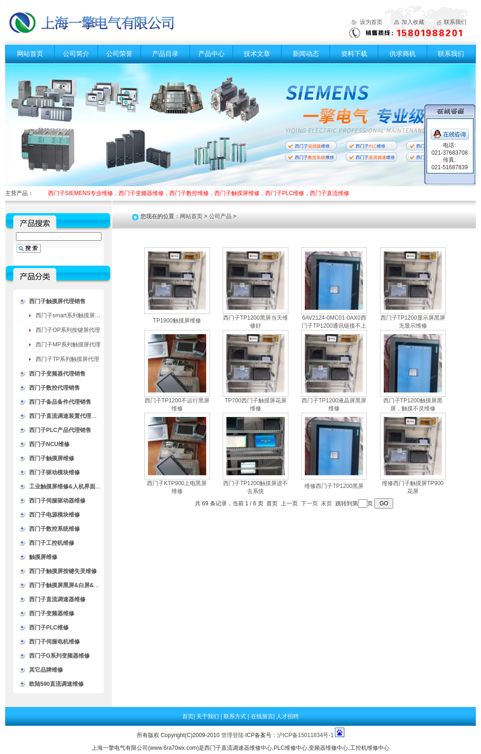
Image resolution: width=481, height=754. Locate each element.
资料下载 (354, 53)
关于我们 (208, 716)
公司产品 (220, 216)
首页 (188, 716)
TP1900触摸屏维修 (177, 320)
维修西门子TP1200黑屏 (334, 486)
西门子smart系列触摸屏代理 (71, 315)
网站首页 (30, 53)
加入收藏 (413, 22)
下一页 (309, 503)
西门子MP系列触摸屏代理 (68, 344)
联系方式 (236, 716)
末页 (326, 503)
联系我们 (455, 22)
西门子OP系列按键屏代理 (68, 330)
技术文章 (257, 53)
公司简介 (76, 53)
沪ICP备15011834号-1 (305, 735)
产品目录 (165, 53)
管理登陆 (232, 735)
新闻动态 (306, 53)
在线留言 (262, 716)
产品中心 (211, 53)
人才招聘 (287, 716)
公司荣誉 (119, 53)
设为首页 (371, 22)
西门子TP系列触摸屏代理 (67, 359)
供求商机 (402, 53)
